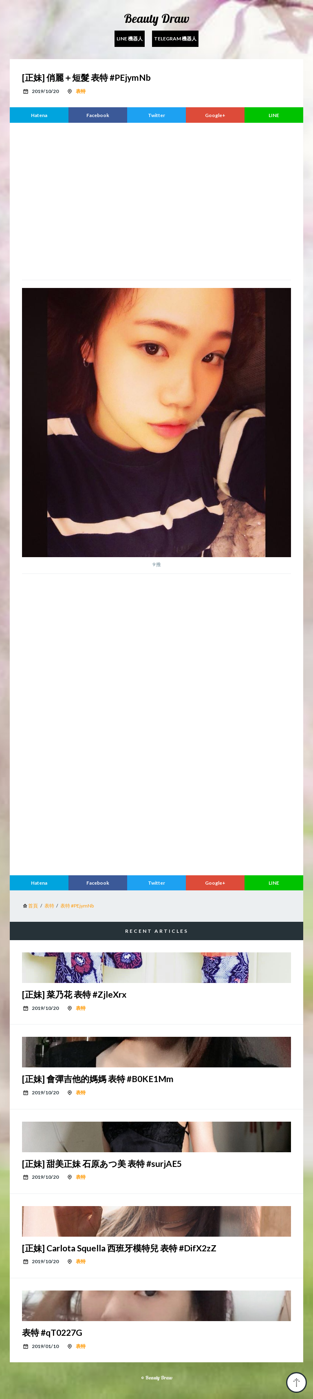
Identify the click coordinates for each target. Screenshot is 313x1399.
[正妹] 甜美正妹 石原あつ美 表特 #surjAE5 (102, 1163)
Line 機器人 (130, 38)
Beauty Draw (157, 18)
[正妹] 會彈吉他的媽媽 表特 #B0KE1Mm (98, 1079)
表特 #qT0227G (52, 1332)
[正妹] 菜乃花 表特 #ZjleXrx (74, 994)
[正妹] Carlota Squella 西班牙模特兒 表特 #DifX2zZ (119, 1248)
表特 (81, 91)
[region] (156, 200)
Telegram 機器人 (175, 38)
